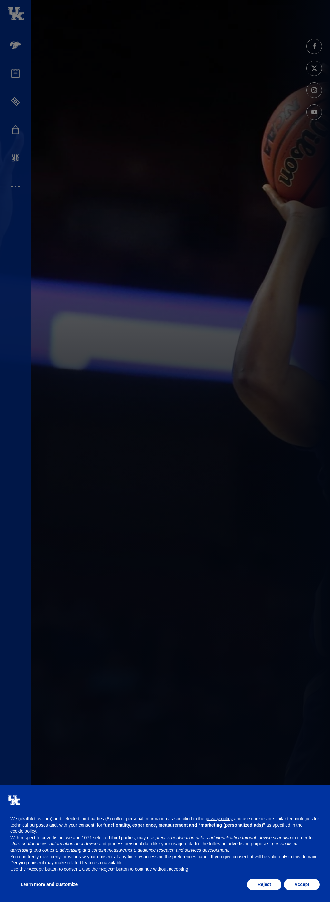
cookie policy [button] (23, 831)
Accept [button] (301, 884)
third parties (123, 837)
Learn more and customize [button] (49, 884)
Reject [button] (264, 884)
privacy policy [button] (219, 818)
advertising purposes (248, 843)
